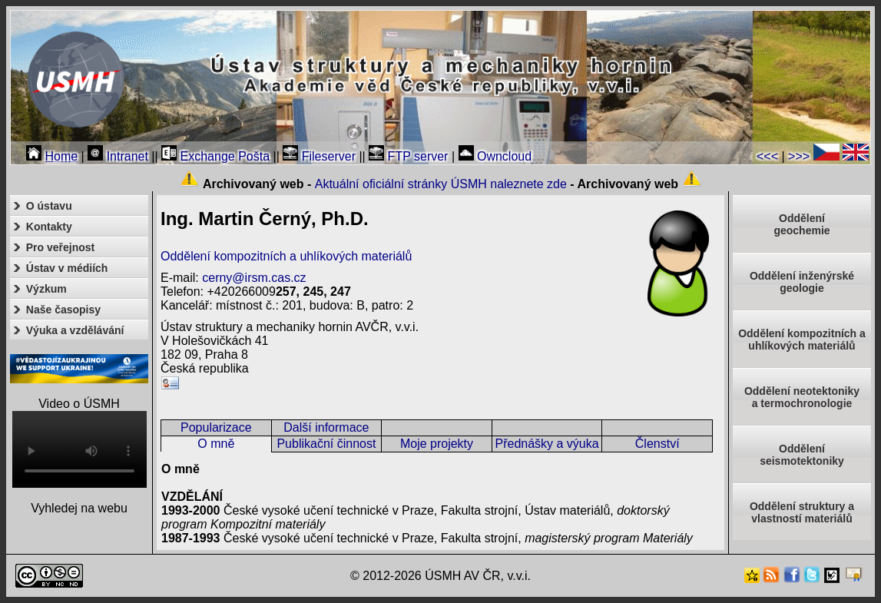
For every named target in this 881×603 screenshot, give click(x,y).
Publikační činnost (326, 443)
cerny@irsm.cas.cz (254, 277)
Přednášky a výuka (546, 443)
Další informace (326, 427)
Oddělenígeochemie (801, 224)
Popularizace (216, 427)
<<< (767, 156)
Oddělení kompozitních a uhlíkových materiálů (286, 256)
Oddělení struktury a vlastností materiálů (802, 512)
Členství (657, 443)
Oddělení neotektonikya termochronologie (801, 397)
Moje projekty (436, 443)
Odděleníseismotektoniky (802, 454)
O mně (215, 443)
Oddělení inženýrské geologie (802, 282)
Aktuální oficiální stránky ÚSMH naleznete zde (441, 184)
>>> (799, 156)
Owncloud (495, 156)
